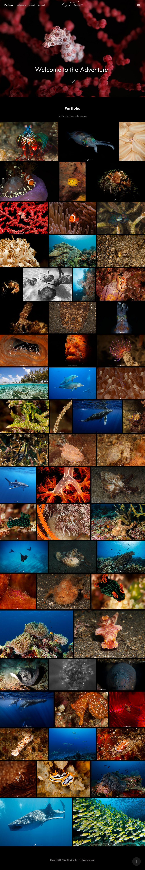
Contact (41, 5)
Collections (21, 5)
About (32, 5)
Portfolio (8, 5)
